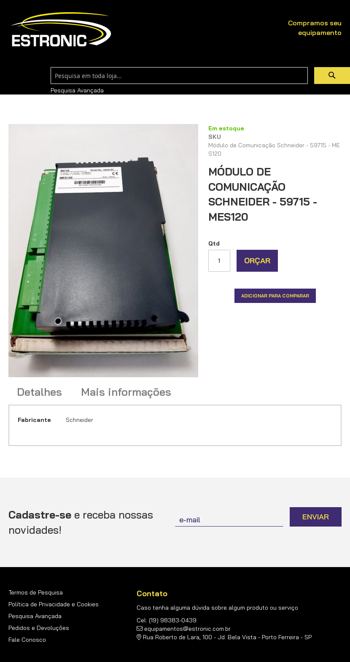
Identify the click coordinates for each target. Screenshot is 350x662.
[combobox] (179, 75)
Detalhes (39, 392)
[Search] (332, 75)
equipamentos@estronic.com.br (187, 628)
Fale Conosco (27, 639)
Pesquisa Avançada (77, 90)
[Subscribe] (316, 517)
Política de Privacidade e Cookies (53, 604)
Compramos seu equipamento (315, 28)
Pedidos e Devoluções (38, 628)
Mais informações (126, 392)
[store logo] (61, 29)
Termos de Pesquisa (35, 592)
